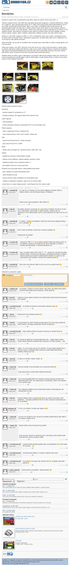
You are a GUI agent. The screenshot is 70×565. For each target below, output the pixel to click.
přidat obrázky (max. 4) (33, 284)
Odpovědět (63, 204)
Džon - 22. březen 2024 (9, 510)
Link (28, 204)
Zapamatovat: (9, 481)
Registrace (21, 481)
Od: (12, 275)
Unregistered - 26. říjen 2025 (10, 506)
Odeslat (58, 284)
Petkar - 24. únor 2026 (9, 495)
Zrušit (48, 284)
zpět (19, 272)
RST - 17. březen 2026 (9, 486)
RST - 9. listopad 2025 (9, 501)
